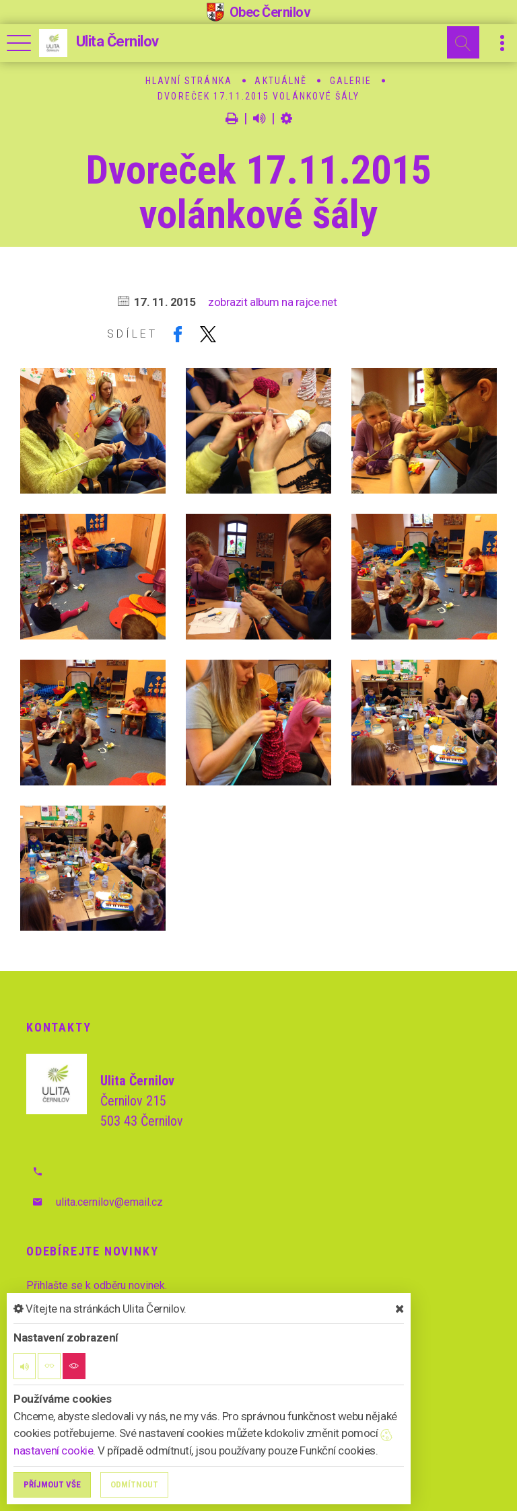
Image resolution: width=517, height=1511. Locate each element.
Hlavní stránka (188, 80)
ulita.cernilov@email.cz (109, 1202)
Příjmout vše (52, 1484)
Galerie (351, 80)
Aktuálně (280, 80)
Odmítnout (134, 1484)
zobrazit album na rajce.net (272, 302)
